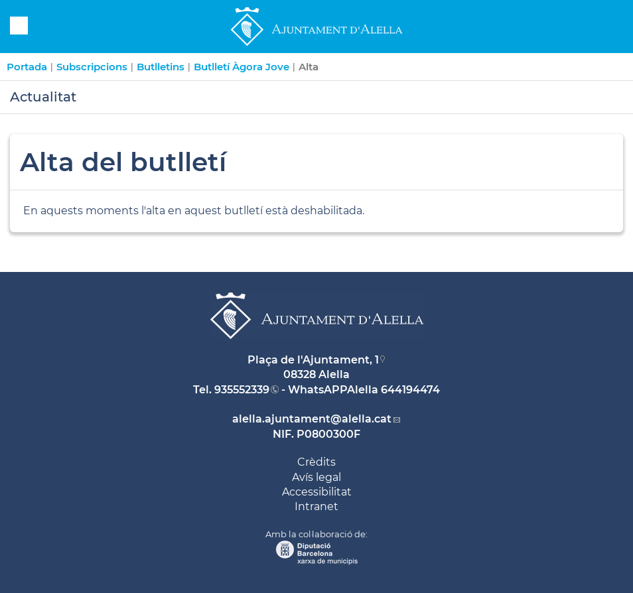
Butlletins (160, 66)
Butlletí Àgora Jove (241, 66)
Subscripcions (91, 66)
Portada (27, 66)
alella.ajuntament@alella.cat (311, 419)
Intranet (316, 506)
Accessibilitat (317, 492)
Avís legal (316, 477)
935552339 (241, 389)
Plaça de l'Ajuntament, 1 (313, 360)
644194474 (410, 389)
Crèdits (316, 462)
